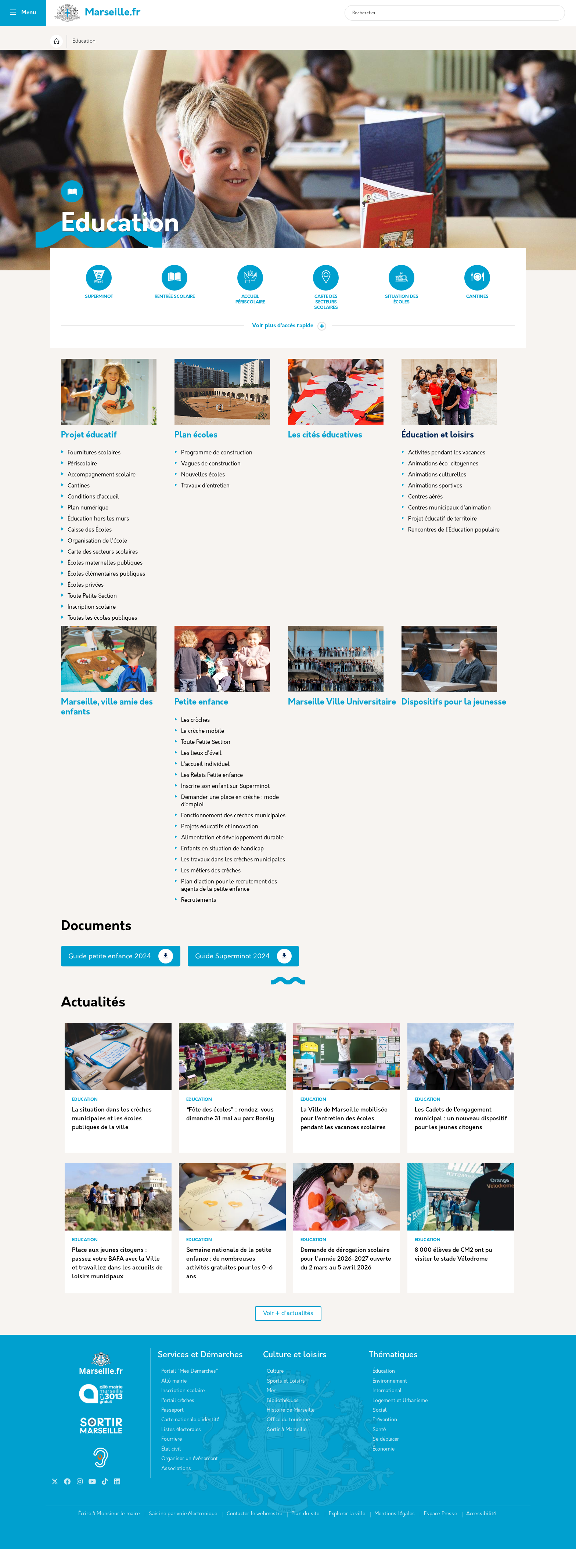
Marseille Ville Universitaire (342, 702)
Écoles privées (86, 585)
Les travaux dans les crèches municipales (233, 860)
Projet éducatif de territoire (442, 519)
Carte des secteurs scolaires (326, 287)
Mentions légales (394, 1514)
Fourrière (171, 1439)
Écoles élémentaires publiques (106, 574)
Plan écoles (195, 435)
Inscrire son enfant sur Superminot (225, 786)
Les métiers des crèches (211, 871)
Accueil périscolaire (250, 285)
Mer (271, 1390)
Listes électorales (181, 1429)
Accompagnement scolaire (102, 475)
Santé (379, 1429)
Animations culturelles (437, 475)
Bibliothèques (283, 1400)
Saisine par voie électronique (183, 1514)
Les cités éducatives (325, 435)
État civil (171, 1449)
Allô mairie (174, 1381)
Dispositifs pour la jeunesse (454, 702)
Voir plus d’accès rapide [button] (282, 326)
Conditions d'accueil (93, 497)
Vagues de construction (211, 464)
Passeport (172, 1410)
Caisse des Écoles (90, 530)
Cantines (477, 282)
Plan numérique (88, 508)
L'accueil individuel (205, 764)
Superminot (99, 282)
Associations (176, 1468)
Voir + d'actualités (288, 1313)
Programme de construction (216, 453)
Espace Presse (440, 1514)
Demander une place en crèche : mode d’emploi (230, 801)
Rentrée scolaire (175, 282)
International (387, 1390)
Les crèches (195, 720)
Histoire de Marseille (290, 1410)
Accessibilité (481, 1514)
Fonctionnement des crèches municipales (233, 816)
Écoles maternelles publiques (105, 563)
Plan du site (305, 1514)
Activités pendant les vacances (446, 453)
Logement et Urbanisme (400, 1400)
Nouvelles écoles (203, 475)
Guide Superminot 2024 (232, 956)
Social (379, 1410)
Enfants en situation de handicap (222, 849)
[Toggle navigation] (13, 13)
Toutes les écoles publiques (102, 618)
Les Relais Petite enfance (212, 775)
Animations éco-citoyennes (443, 464)
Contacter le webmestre (254, 1514)
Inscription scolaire (92, 607)
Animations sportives (435, 486)
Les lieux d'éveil (201, 753)
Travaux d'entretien (205, 486)
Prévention (384, 1419)
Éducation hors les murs (98, 519)
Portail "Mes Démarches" (189, 1371)
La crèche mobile (202, 731)
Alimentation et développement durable (232, 838)
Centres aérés (425, 497)
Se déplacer (385, 1439)
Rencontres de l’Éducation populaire (454, 530)
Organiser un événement (189, 1458)
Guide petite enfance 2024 (109, 956)
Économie (383, 1449)
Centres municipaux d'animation (449, 508)
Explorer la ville (347, 1514)
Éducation (383, 1371)
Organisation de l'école (97, 541)
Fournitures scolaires (94, 453)
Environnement (389, 1381)
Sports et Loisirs (286, 1381)
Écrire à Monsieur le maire (109, 1514)
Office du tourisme (288, 1419)
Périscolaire (82, 464)
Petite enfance (201, 702)
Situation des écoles (401, 285)
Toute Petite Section (92, 596)
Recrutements (198, 900)
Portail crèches (177, 1400)
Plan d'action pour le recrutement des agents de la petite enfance (229, 885)
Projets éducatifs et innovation (219, 827)
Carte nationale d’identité (190, 1419)
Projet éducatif (89, 435)
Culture (275, 1371)
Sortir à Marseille (286, 1429)
